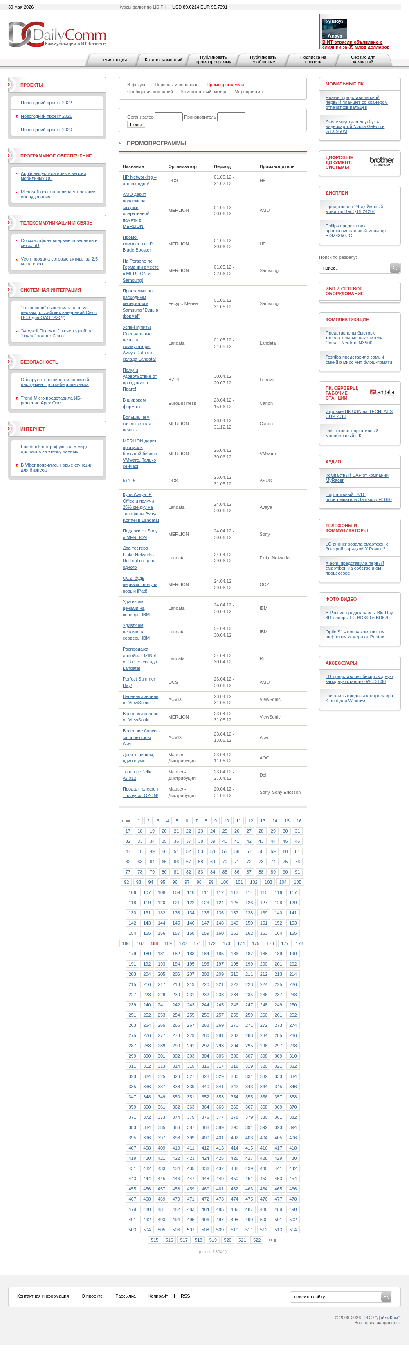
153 (293, 923)
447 (190, 1178)
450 (234, 1178)
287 (132, 1045)
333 (278, 1076)
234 (234, 994)
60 (285, 851)
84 (212, 871)
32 (128, 841)
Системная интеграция (50, 289)
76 (297, 861)
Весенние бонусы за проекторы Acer (141, 737)
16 (299, 820)
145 (176, 923)
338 (176, 1086)
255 (190, 1015)
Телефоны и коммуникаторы (347, 528)
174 (241, 943)
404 (263, 1137)
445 (161, 1178)
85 (224, 871)
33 (139, 841)
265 (161, 1025)
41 (236, 841)
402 (234, 1137)
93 (138, 882)
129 (293, 902)
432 (147, 1168)
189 (278, 953)
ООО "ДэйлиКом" (382, 1317)
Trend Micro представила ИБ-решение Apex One (51, 400)
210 (234, 974)
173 (226, 943)
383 (132, 1127)
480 (147, 1209)
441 (278, 1168)
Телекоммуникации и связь (56, 222)
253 (161, 1015)
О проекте (92, 1296)
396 (147, 1137)
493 (161, 1219)
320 (263, 1066)
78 (139, 871)
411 (190, 1147)
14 (274, 820)
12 (250, 820)
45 (285, 841)
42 (249, 841)
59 (273, 851)
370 (293, 1107)
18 (139, 831)
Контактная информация (43, 1296)
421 (161, 1158)
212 (263, 974)
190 (293, 953)
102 (253, 882)
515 (154, 1239)
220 (205, 984)
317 (220, 1066)
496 (205, 1219)
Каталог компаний (163, 59)
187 (249, 953)
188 (263, 953)
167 (140, 943)
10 (226, 820)
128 (278, 902)
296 (263, 1045)
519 (213, 1239)
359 (132, 1107)
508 (205, 1229)
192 (147, 963)
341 (220, 1086)
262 (293, 1015)
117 (293, 892)
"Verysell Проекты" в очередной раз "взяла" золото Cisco (57, 333)
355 (249, 1096)
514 (293, 1229)
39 (212, 841)
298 (293, 1045)
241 (161, 1004)
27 (249, 831)
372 (147, 1117)
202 (293, 963)
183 (190, 953)
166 (126, 943)
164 (278, 933)
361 (161, 1107)
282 (234, 1035)
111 (205, 892)
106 (132, 892)
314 (176, 1066)
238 (293, 994)
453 (278, 1178)
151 (263, 923)
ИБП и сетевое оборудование (345, 291)
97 (186, 882)
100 (224, 882)
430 (293, 1158)
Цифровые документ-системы (339, 162)
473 (220, 1199)
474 (234, 1199)
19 (152, 831)
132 (161, 912)
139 (263, 912)
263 (132, 1025)
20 (164, 831)
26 (236, 831)
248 (263, 1004)
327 (190, 1076)
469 (161, 1199)
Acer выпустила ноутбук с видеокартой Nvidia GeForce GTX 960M (355, 126)
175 (255, 943)
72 (249, 861)
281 (220, 1035)
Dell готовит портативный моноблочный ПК (352, 433)
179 (132, 953)
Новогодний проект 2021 (46, 116)
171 (197, 943)
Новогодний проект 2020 (46, 129)
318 (234, 1066)
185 (220, 953)
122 (190, 902)
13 (262, 820)
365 (220, 1107)
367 (249, 1107)
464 (263, 1188)
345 (278, 1086)
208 (205, 974)
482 (176, 1209)
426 (234, 1158)
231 (190, 994)
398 (176, 1137)
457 (161, 1188)
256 (205, 1015)
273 (278, 1025)
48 (139, 851)
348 (147, 1096)
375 (190, 1117)
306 (234, 1055)
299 (132, 1055)
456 (147, 1188)
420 (147, 1158)
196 (205, 963)
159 (205, 933)
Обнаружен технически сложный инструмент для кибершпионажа (55, 382)
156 (161, 933)
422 (176, 1158)
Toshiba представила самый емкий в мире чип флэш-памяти (359, 359)
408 (147, 1147)
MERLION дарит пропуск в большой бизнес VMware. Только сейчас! (140, 453)
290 (176, 1045)
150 (249, 923)
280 (205, 1035)
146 (190, 923)
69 (212, 861)
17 (128, 831)
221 (220, 984)
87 (249, 871)
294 (234, 1045)
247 (249, 1004)
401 (220, 1137)
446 (176, 1178)
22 (188, 831)
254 (176, 1015)
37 (188, 841)
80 (164, 871)
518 (198, 1239)
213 (278, 974)
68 (200, 861)
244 (205, 1004)
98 (199, 882)
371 (132, 1117)
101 (239, 882)
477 (278, 1199)
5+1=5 (129, 480)
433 (161, 1168)
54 (212, 851)
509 (220, 1229)
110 (190, 892)
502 (293, 1219)
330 (234, 1076)
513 (278, 1229)
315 (190, 1066)
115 (263, 892)
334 (293, 1076)
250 (293, 1004)
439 (249, 1168)
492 (147, 1219)
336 (147, 1086)
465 (278, 1188)
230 (176, 994)
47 (128, 851)
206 (176, 974)
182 (176, 953)
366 (234, 1107)
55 (224, 851)
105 (297, 882)
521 (242, 1239)
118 (132, 902)
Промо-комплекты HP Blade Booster (138, 243)
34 (152, 841)
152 (278, 923)
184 (205, 953)
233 (220, 994)
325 (161, 1076)
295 (249, 1045)
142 (132, 923)
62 (128, 861)
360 (147, 1107)
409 (161, 1147)
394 (293, 1127)
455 (132, 1188)
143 (147, 923)
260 (263, 1015)
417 (278, 1147)
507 (190, 1229)
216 (147, 984)
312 (147, 1066)
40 (224, 841)
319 (249, 1066)
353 (220, 1096)
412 (205, 1147)
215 (132, 984)
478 (293, 1199)
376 (205, 1117)
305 (220, 1055)
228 (147, 994)
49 (152, 851)
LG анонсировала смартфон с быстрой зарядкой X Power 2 (357, 546)
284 (263, 1035)
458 (176, 1188)
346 (293, 1086)
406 (293, 1137)
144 (161, 923)
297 (278, 1045)
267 (190, 1025)
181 (161, 953)
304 (205, 1055)
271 (249, 1025)
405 (278, 1137)
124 (220, 902)
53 (200, 851)
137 (234, 912)
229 (161, 994)
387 (190, 1127)
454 (293, 1178)
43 (260, 841)
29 (273, 831)
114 (249, 892)
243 (190, 1004)
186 (234, 953)
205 (161, 974)
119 (147, 902)
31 (297, 831)
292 (205, 1045)
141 (293, 912)
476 (263, 1199)
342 (234, 1086)
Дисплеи (337, 193)
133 (176, 912)
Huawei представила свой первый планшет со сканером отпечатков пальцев (357, 102)
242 (176, 1004)
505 (161, 1229)
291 (190, 1045)
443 (132, 1178)
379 (249, 1117)
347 (132, 1096)
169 (168, 943)
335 (132, 1086)
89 (273, 871)
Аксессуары (341, 662)
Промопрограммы (157, 143)
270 (234, 1025)
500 (263, 1219)
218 (176, 984)
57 (249, 851)
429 (278, 1158)
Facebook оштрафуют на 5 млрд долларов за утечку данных (54, 449)
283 (249, 1035)
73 (260, 861)
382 (293, 1117)
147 (205, 923)
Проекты (31, 85)
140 (278, 912)
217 (161, 984)
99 (211, 882)
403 (249, 1137)
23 (200, 831)
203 (132, 974)
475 (249, 1199)
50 (164, 851)
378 (234, 1117)
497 (220, 1219)
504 (147, 1229)
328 (205, 1076)
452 (263, 1178)
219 (190, 984)
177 (284, 943)
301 (161, 1055)
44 (273, 841)
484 (205, 1209)
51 (176, 851)
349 (161, 1096)
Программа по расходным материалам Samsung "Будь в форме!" (140, 303)
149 (234, 923)
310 (293, 1055)
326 (176, 1076)
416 (263, 1147)
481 (161, 1209)
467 (132, 1199)
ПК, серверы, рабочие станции (342, 393)
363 (190, 1107)
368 (263, 1107)
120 (161, 902)
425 (220, 1158)
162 (249, 933)
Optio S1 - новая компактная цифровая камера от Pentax (355, 634)
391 (249, 1127)
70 (224, 861)
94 (150, 882)
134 (190, 912)
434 (176, 1168)
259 (249, 1015)
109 (176, 892)
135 (205, 912)
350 (176, 1096)
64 (152, 861)
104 (283, 882)
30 (285, 831)
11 (238, 820)
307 (249, 1055)
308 (263, 1055)
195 (190, 963)
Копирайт (158, 1296)
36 (176, 841)
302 (176, 1055)
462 (234, 1188)
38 (200, 841)
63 (139, 861)
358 (293, 1096)
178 (299, 943)
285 (278, 1035)
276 (147, 1035)
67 (188, 861)
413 (220, 1147)
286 (293, 1035)
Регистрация (114, 59)
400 (205, 1137)
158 (190, 933)
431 (132, 1168)
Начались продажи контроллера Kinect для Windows (359, 698)
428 (263, 1158)
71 (236, 861)
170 (182, 943)
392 (263, 1127)
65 (164, 861)
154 (132, 933)
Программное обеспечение (56, 155)
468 (147, 1199)
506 (176, 1229)
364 (205, 1107)
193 (161, 963)
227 (132, 994)
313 (161, 1066)
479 (132, 1209)
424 (205, 1158)
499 (249, 1219)
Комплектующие (347, 319)
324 (147, 1076)
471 (190, 1199)
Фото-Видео (341, 599)
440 (263, 1168)
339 (190, 1086)
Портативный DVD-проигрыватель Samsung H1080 (359, 497)
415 (249, 1147)
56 (236, 851)
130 (132, 912)
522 (257, 1239)
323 (132, 1076)
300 (147, 1055)
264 (147, 1025)
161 (234, 933)
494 (176, 1219)
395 (132, 1137)
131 (147, 912)
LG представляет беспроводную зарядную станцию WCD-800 (359, 679)
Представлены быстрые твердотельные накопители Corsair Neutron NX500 (354, 337)
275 (132, 1035)
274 (293, 1025)
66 (176, 861)
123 (205, 902)
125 (234, 902)
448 (205, 1178)
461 (220, 1188)
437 (220, 1168)
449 (220, 1178)
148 (220, 923)
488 (263, 1209)
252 (147, 1015)
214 (293, 974)
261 (278, 1015)
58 (260, 851)
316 (205, 1066)
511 (249, 1229)
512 (263, 1229)
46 (297, 841)
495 (190, 1219)
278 (176, 1035)
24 (212, 831)
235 (249, 994)
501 (278, 1219)
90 (285, 871)
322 (293, 1066)
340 (205, 1086)
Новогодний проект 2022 (46, 102)
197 (220, 963)
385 (161, 1127)
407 (132, 1147)
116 (278, 892)
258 (234, 1015)
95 (162, 882)
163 (263, 933)
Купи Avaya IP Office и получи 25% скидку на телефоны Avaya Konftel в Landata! (141, 507)
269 (220, 1025)
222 (234, 984)
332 (263, 1076)
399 (190, 1137)
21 (176, 831)
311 (132, 1066)
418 (293, 1147)
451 (249, 1178)
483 (190, 1209)
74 (273, 861)
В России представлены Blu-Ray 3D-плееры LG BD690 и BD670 (359, 615)
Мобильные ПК (345, 83)
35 (164, 841)
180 (147, 953)
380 (263, 1117)
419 (132, 1158)
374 (176, 1117)
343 (249, 1086)
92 (126, 882)
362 (176, 1107)
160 (220, 933)
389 (220, 1127)
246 (234, 1004)
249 (278, 1004)
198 (234, 963)
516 (169, 1239)
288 (147, 1045)
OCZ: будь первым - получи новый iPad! (140, 584)
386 (176, 1127)
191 (132, 963)
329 (220, 1076)
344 (263, 1086)
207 (190, 974)
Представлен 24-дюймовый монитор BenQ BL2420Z (354, 209)
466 (293, 1188)
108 (161, 892)
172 (212, 943)
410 (176, 1147)
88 (260, 871)
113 (234, 892)
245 (220, 1004)
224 (263, 984)
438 (234, 1168)
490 (293, 1209)
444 (147, 1178)
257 (220, 1015)
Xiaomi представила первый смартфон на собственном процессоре (355, 568)
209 (220, 974)
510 (234, 1229)
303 (190, 1055)
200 (263, 963)
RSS (185, 1296)
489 (278, 1209)
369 (278, 1107)
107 (147, 892)
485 (220, 1209)
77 (128, 871)
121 (176, 902)
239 (132, 1004)
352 (205, 1096)
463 (249, 1188)
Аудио (333, 461)
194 (176, 963)
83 (200, 871)
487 (249, 1209)
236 (263, 994)
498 (234, 1219)
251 (132, 1015)
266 (176, 1025)
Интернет (32, 429)
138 (249, 912)
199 (249, 963)
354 (234, 1096)
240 (147, 1004)
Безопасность (39, 361)
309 (278, 1055)
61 (297, 851)
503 (132, 1229)
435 (190, 1168)
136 (220, 912)
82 (188, 871)
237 (278, 994)
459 (190, 1188)
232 (205, 994)
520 (227, 1239)
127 (263, 902)
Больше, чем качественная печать (137, 423)
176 (270, 943)
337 (161, 1086)
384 (147, 1127)
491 (132, 1219)
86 (236, 871)
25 (224, 831)
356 (263, 1096)
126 (249, 902)
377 (220, 1117)
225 (278, 984)
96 (175, 882)
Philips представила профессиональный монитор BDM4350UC (356, 230)
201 (278, 963)
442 (293, 1168)
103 (268, 882)
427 (249, 1158)
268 (205, 1025)
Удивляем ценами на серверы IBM (136, 608)
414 (234, 1147)
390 (234, 1127)
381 (278, 1117)
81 (176, 871)
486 (234, 1209)
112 (220, 892)
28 (260, 831)
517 (183, 1239)
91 (297, 871)
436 (205, 1168)
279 (190, 1035)
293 (220, 1045)
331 (249, 1076)
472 (205, 1199)
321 (278, 1066)
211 (249, 974)
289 (161, 1045)
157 (176, 933)
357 (278, 1096)
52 (188, 851)
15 (287, 820)
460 (205, 1188)
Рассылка (125, 1296)
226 (293, 984)
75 (285, 861)
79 (152, 871)
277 (161, 1035)
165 (293, 933)
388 (205, 1127)
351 (190, 1096)
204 (147, 974)
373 (161, 1117)
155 (147, 933)
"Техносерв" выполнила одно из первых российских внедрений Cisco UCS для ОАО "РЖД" (59, 312)
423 (190, 1158)
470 (176, 1199)
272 (263, 1025)
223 (249, 984)
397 (161, 1137)
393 (278, 1127)
